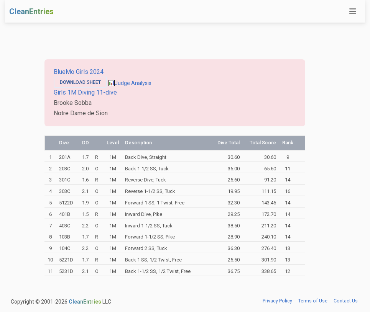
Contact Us (346, 301)
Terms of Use (312, 301)
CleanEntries (31, 11)
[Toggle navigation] (353, 11)
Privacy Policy (277, 301)
